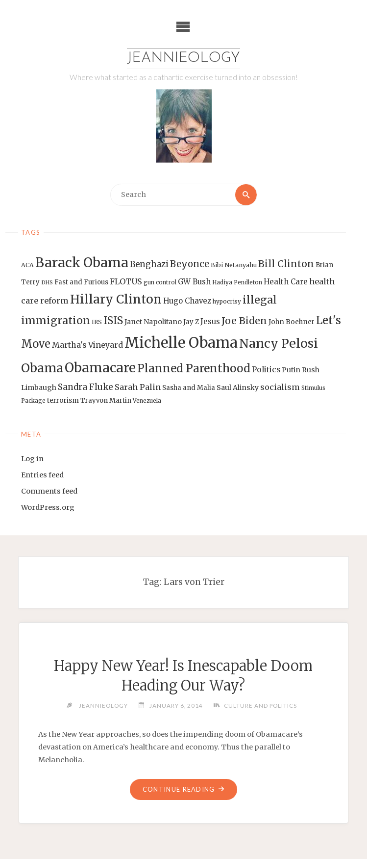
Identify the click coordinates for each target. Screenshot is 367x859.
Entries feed (42, 475)
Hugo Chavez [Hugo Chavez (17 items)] (187, 300)
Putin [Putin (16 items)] (291, 369)
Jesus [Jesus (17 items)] (210, 321)
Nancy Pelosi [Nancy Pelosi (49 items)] (278, 343)
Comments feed (49, 491)
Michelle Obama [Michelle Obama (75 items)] (181, 342)
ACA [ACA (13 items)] (27, 265)
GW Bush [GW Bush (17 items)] (194, 281)
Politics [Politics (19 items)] (266, 369)
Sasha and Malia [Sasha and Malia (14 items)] (188, 388)
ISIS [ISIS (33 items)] (113, 320)
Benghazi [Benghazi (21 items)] (149, 264)
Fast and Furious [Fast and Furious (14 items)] (81, 282)
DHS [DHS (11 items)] (47, 282)
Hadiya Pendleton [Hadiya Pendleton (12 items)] (237, 282)
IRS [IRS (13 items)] (97, 322)
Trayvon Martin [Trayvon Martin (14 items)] (105, 400)
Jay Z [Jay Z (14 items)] (191, 322)
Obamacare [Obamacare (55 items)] (100, 368)
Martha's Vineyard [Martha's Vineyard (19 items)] (87, 345)
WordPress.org (47, 507)
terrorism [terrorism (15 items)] (63, 400)
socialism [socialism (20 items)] (280, 387)
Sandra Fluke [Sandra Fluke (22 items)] (85, 387)
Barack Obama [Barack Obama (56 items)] (81, 262)
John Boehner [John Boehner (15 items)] (292, 322)
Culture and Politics (260, 705)
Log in (32, 458)
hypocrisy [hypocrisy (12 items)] (227, 301)
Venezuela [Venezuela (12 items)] (147, 400)
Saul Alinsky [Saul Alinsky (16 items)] (238, 387)
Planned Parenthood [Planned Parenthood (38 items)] (193, 368)
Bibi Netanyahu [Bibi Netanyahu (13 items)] (234, 265)
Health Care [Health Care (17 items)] (286, 281)
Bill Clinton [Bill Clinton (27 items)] (286, 264)
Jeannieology (183, 58)
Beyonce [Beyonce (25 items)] (189, 264)
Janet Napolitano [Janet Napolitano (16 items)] (153, 321)
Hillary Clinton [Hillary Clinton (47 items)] (116, 299)
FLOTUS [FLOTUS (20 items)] (126, 281)
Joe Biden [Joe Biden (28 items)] (244, 321)
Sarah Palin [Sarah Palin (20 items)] (138, 387)
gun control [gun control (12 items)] (160, 282)
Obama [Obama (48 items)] (42, 368)
